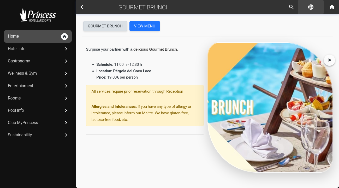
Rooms (38, 98)
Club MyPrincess (38, 123)
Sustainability (38, 135)
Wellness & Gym (38, 73)
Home (38, 36)
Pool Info (38, 110)
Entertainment (38, 86)
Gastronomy (38, 61)
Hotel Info (38, 49)
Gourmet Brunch (144, 7)
